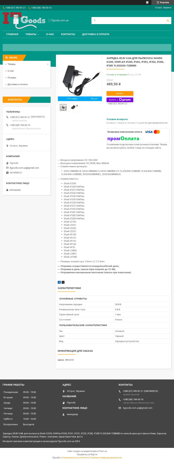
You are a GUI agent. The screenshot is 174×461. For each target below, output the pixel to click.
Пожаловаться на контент (75, 457)
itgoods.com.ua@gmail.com (24, 167)
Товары (30, 34)
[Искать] (167, 20)
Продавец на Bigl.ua (87, 454)
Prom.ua (103, 451)
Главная (12, 34)
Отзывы (12, 77)
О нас (50, 34)
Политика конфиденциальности (105, 457)
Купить (119, 93)
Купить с (119, 99)
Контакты (68, 34)
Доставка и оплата (95, 34)
